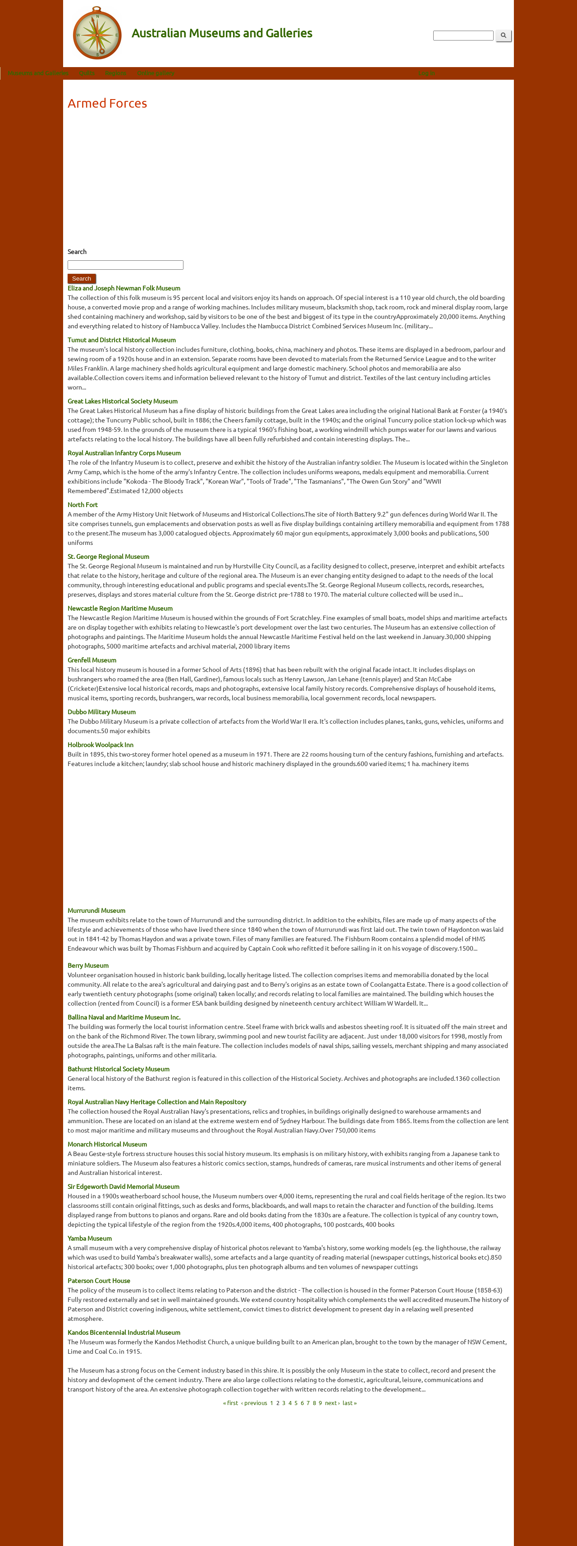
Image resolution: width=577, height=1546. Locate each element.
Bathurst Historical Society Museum (118, 1069)
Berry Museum (88, 965)
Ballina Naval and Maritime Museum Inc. (124, 1017)
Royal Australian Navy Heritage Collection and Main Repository (157, 1101)
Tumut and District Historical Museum (122, 339)
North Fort (83, 504)
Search (77, 251)
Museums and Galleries (101, 73)
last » (350, 1402)
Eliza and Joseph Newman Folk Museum (124, 288)
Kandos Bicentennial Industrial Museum (124, 1332)
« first (230, 1402)
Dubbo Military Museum (102, 711)
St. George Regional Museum (108, 556)
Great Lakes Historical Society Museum (123, 401)
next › (332, 1402)
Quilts (150, 73)
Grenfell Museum (92, 660)
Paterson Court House (99, 1280)
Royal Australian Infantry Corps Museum (124, 453)
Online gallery (218, 73)
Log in (489, 73)
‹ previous (254, 1402)
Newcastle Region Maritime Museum (120, 608)
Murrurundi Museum (96, 910)
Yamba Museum (90, 1238)
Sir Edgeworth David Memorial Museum (123, 1186)
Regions (178, 73)
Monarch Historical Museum (107, 1144)
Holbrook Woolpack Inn (100, 744)
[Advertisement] (288, 181)
